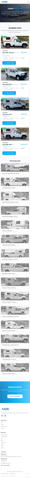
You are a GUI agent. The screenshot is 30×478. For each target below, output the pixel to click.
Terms (15, 476)
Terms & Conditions (4, 473)
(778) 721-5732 (4, 455)
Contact (2, 447)
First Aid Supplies (4, 434)
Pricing (2, 424)
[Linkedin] (5, 416)
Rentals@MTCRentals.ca (5, 463)
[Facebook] (2, 416)
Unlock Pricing (9, 63)
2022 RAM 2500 (10, 84)
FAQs (2, 438)
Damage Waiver (4, 436)
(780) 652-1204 (4, 459)
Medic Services (4, 426)
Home (2, 422)
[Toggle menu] (28, 2)
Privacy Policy (12, 473)
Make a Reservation (15, 398)
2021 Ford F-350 (8, 114)
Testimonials (3, 442)
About (2, 445)
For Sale (2, 428)
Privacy (12, 476)
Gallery (2, 444)
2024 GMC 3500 (8, 144)
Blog (2, 440)
